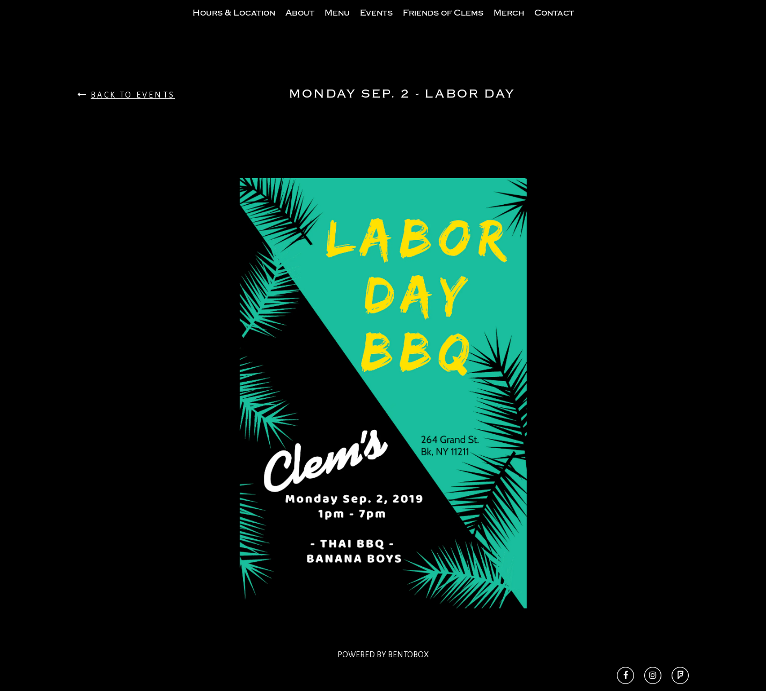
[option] (383, 414)
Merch (509, 23)
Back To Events (126, 116)
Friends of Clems (443, 23)
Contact (554, 23)
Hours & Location (234, 23)
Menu (337, 23)
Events (376, 23)
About (299, 23)
